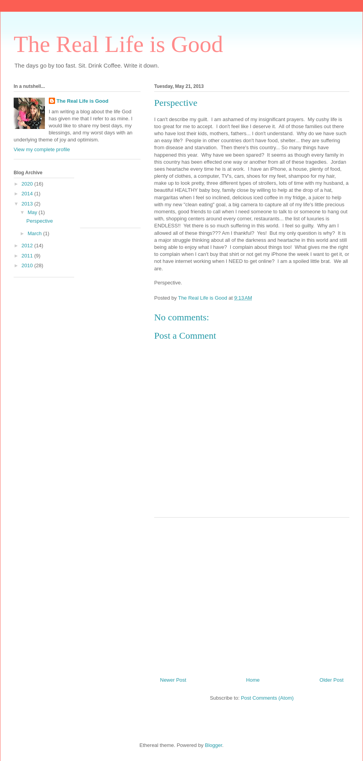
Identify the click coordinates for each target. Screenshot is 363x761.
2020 (27, 184)
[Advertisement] (251, 594)
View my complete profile (42, 149)
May (33, 212)
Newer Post (173, 680)
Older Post (331, 680)
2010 (27, 265)
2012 (27, 245)
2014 (27, 194)
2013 (27, 204)
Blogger (213, 745)
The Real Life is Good (118, 44)
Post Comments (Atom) (267, 698)
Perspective (39, 221)
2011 (27, 256)
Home (253, 680)
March (35, 233)
